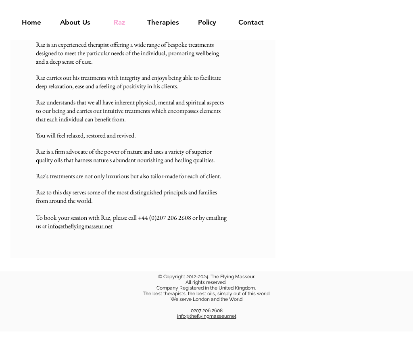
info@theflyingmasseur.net (80, 226)
